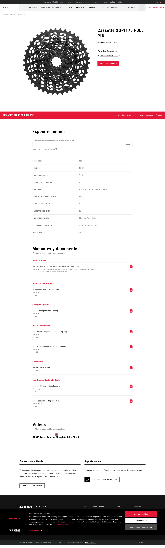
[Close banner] (161, 525)
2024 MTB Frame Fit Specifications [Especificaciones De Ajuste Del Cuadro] (63, 391)
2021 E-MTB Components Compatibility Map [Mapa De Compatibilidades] (63, 336)
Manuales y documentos (51, 7)
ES (162, 2)
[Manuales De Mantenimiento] (131, 291)
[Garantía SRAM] (131, 370)
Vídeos (68, 7)
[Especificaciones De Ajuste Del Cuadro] (131, 389)
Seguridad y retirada (107, 7)
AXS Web (119, 519)
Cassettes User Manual (109, 56)
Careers (136, 519)
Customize (141, 533)
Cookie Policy (63, 538)
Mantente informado (31, 519)
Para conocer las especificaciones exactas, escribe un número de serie (53, 140)
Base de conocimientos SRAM (105, 482)
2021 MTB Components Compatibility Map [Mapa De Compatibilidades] (63, 351)
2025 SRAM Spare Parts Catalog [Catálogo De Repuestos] (63, 314)
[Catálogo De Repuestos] (131, 313)
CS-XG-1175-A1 (22, 14)
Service (9, 7)
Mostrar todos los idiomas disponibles (50, 253)
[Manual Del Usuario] (131, 268)
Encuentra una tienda (155, 7)
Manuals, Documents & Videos (103, 519)
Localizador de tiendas (32, 488)
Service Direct (126, 7)
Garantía (91, 7)
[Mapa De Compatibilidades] (131, 334)
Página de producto (108, 64)
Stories (86, 513)
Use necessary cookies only (141, 540)
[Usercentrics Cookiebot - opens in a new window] (14, 543)
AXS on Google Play (123, 516)
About (136, 513)
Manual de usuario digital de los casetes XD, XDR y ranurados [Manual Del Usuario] (63, 269)
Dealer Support (98, 516)
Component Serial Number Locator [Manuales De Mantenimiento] (63, 293)
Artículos (79, 7)
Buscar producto (29, 7)
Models (12, 14)
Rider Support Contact (100, 513)
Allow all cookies (141, 527)
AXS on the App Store (123, 513)
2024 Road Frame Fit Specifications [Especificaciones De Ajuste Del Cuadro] (63, 406)
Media (136, 516)
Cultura (86, 516)
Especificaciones (124, 115)
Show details (34, 544)
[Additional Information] (128, 144)
